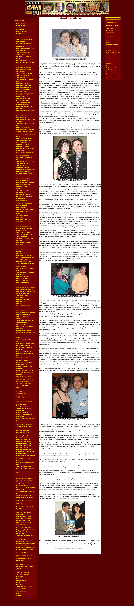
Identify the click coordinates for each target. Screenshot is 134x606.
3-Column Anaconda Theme (64, 548)
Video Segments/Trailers (23, 574)
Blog (107, 18)
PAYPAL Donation (21, 539)
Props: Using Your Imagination (25, 530)
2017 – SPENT (20, 311)
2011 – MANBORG (21, 200)
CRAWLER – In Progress (23, 351)
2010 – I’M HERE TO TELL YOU (25, 161)
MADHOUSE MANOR (111, 50)
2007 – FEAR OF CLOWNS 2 (24, 66)
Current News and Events (23, 339)
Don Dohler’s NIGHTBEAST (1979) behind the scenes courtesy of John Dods (24, 518)
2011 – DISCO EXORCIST (23, 194)
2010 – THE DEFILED (22, 181)
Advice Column (20, 29)
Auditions (19, 503)
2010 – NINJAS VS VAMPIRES (25, 169)
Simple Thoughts (80, 548)
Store (107, 73)
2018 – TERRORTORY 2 (23, 314)
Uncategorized (109, 75)
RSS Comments (74, 550)
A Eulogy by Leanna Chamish (25, 547)
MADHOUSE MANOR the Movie (25, 474)
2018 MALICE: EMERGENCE (24, 320)
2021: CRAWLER (21, 324)
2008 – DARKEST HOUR (23, 83)
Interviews (19, 399)
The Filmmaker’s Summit (23, 383)
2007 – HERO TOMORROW (24, 69)
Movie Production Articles (23, 512)
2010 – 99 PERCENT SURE (24, 127)
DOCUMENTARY (21, 580)
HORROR (19, 584)
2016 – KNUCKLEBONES (23, 299)
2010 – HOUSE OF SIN (22, 156)
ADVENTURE (20, 576)
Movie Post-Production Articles (25, 476)
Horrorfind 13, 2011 (22, 357)
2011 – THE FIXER (21, 206)
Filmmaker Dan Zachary (23, 430)
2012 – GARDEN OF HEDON (24, 225)
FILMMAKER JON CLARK (23, 443)
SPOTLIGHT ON (20, 564)
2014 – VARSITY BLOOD (23, 280)
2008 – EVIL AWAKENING (23, 87)
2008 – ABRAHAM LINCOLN (24, 75)
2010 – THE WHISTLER (23, 184)
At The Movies (20, 37)
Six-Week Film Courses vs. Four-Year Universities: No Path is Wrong (25, 506)
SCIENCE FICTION (21, 592)
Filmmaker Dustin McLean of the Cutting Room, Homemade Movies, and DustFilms (25, 435)
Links (17, 472)
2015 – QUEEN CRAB (22, 286)
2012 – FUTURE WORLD (23, 223)
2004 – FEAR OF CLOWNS (24, 43)
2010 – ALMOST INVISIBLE (24, 138)
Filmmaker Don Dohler (22, 432)
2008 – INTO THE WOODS (23, 91)
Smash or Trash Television (23, 553)
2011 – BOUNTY (21, 192)
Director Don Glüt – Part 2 (24, 424)
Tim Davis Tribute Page (22, 572)
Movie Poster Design (22, 485)
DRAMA (18, 582)
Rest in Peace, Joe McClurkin (24, 370)
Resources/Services (22, 541)
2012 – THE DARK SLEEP (23, 227)
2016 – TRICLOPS (21, 309)
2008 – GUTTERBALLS (23, 89)
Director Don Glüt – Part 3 (24, 426)
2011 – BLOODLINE (22, 190)
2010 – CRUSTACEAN (22, 146)
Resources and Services (112, 65)
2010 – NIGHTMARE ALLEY (24, 167)
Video (107, 77)
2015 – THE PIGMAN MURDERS (25, 288)
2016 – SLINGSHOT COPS (23, 305)
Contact (18, 337)
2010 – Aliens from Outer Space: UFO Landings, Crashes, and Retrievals (25, 131)
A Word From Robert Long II (24, 549)
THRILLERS (19, 594)
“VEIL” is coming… (22, 341)
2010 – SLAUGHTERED (23, 179)
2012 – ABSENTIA (21, 207)
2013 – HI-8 (19, 244)
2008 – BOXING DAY (22, 77)
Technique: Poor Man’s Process (25, 535)
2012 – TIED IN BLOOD (23, 232)
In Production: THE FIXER (23, 528)
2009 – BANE (20, 108)
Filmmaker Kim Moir (22, 447)
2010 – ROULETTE (21, 177)
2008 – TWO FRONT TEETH (24, 106)
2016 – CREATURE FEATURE (24, 289)
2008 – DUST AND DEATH (23, 85)
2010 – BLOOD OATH (22, 144)
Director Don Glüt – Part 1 (23, 422)
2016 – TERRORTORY (22, 307)
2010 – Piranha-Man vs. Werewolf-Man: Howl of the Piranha (24, 173)
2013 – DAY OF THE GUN (23, 242)
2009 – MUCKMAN (21, 118)
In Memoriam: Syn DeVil (23, 393)
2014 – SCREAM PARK (22, 276)
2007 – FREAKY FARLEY (23, 68)
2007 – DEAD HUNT (22, 60)
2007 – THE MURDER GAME (24, 73)
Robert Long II (20, 25)
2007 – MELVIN (20, 71)
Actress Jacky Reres (22, 412)
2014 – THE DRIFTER (22, 278)
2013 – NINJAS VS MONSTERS (25, 248)
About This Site (20, 23)
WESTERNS (19, 596)
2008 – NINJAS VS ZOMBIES (24, 93)
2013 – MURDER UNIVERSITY (25, 246)
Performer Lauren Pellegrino (24, 449)
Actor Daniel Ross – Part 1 (24, 401)
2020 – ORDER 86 (21, 322)
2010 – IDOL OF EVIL (22, 163)
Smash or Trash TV (110, 71)
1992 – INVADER (21, 41)
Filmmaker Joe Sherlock (23, 439)
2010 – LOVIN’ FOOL (22, 165)
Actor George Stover (22, 407)
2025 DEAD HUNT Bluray (23, 330)
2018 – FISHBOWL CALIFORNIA (25, 313)
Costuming (19, 514)
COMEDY (19, 578)
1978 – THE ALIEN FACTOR (24, 39)
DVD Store (19, 391)
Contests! (108, 42)
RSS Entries (65, 550)
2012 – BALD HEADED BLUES (25, 209)
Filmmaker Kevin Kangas (23, 445)
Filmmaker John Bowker (23, 441)
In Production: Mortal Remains (25, 526)
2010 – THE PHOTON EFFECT (25, 183)
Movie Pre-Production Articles (24, 501)
